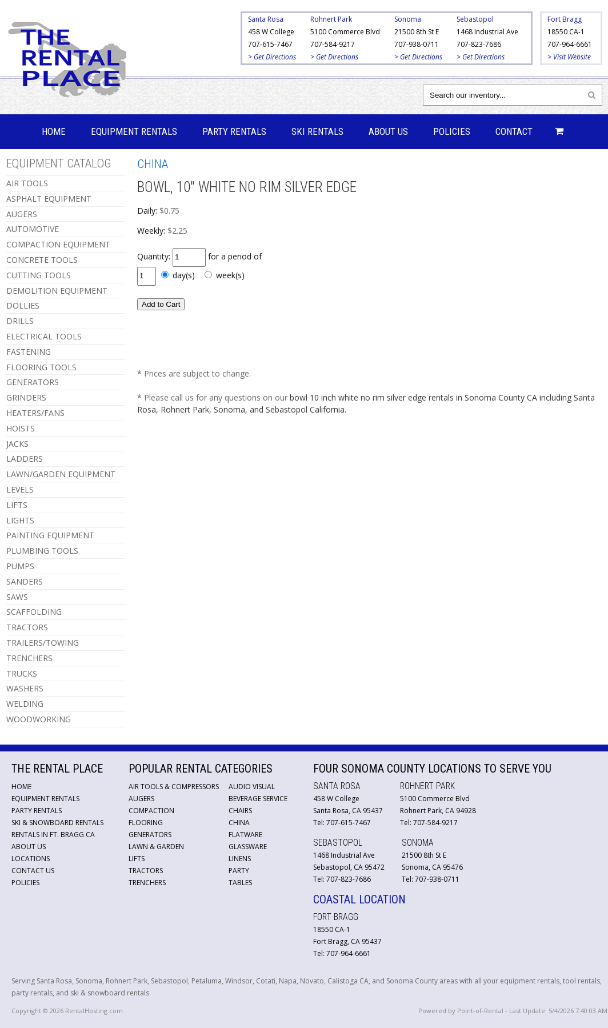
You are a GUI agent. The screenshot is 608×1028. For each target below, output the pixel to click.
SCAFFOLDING (34, 611)
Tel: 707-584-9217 (429, 822)
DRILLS (20, 320)
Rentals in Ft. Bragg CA (53, 834)
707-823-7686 (479, 44)
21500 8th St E (416, 32)
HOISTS (20, 428)
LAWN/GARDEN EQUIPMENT (60, 474)
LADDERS (24, 458)
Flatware (245, 834)
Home (54, 131)
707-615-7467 (270, 44)
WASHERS (24, 688)
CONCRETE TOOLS (42, 259)
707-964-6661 (569, 44)
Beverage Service (258, 798)
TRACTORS (27, 627)
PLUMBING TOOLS (42, 550)
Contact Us (32, 870)
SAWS (17, 596)
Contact (514, 131)
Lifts (137, 858)
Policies (451, 131)
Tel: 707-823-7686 (342, 879)
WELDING (24, 703)
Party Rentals (234, 131)
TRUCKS (21, 673)
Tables (240, 882)
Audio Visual (252, 786)
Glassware (248, 846)
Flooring (146, 822)
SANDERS (24, 581)
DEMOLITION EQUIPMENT (56, 290)
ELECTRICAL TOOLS (44, 336)
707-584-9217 (332, 44)
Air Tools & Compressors (174, 786)
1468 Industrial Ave (487, 32)
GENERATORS (32, 382)
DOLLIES (22, 305)
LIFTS (16, 504)
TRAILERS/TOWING (42, 642)
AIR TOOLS (27, 183)
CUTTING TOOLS (38, 275)
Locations (30, 858)
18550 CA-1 (566, 32)
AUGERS (21, 214)
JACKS (17, 443)
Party (239, 870)
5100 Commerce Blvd (345, 32)
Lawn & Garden (156, 846)
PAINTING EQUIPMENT (50, 535)
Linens (240, 858)
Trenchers (147, 882)
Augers (141, 798)
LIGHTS (20, 520)
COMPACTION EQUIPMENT (58, 244)
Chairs (240, 810)
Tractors (146, 870)
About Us (388, 131)
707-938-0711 (416, 44)
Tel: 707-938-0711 (430, 879)
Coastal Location (359, 899)
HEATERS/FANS (35, 412)
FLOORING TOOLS (41, 367)
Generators (150, 834)
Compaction (151, 810)
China (239, 822)
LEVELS (20, 489)
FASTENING (28, 351)
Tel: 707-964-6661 (342, 953)
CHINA (152, 164)
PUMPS (20, 566)
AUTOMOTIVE (32, 228)
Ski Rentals (317, 131)
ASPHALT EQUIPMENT (48, 198)
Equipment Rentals (134, 131)
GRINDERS (26, 397)
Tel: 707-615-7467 (342, 822)
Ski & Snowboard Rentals (57, 822)
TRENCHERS (29, 658)
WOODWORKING (38, 719)
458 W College (271, 32)
